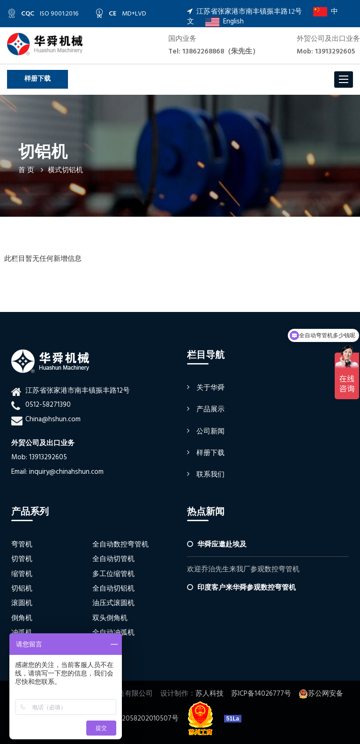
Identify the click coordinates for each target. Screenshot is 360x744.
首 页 (26, 170)
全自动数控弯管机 (120, 544)
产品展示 (210, 409)
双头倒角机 (110, 618)
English (224, 21)
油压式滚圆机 (113, 603)
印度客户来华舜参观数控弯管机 (246, 587)
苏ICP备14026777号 (261, 693)
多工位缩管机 (113, 574)
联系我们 (210, 474)
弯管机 (21, 544)
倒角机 (21, 618)
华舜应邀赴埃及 (222, 544)
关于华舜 (210, 388)
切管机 (21, 559)
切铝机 (21, 588)
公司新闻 (210, 431)
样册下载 (37, 79)
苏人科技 (209, 693)
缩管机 (21, 574)
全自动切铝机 (113, 588)
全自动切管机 (113, 559)
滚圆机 (21, 603)
